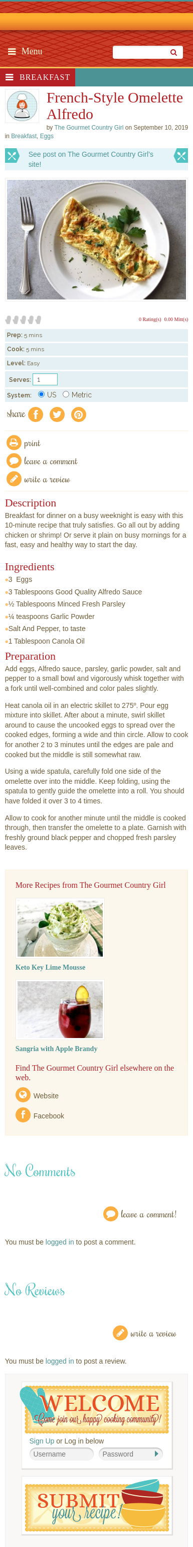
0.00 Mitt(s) (176, 319)
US (47, 395)
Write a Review (153, 1332)
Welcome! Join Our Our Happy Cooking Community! (94, 1409)
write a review (47, 478)
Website (46, 1096)
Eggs (47, 136)
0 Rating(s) (150, 319)
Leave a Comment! (148, 1213)
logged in (60, 1242)
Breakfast (45, 77)
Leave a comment (51, 460)
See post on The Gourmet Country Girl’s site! (91, 159)
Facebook (49, 1116)
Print (33, 442)
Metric (77, 395)
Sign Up (42, 1441)
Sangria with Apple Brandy (57, 1049)
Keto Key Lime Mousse (51, 967)
